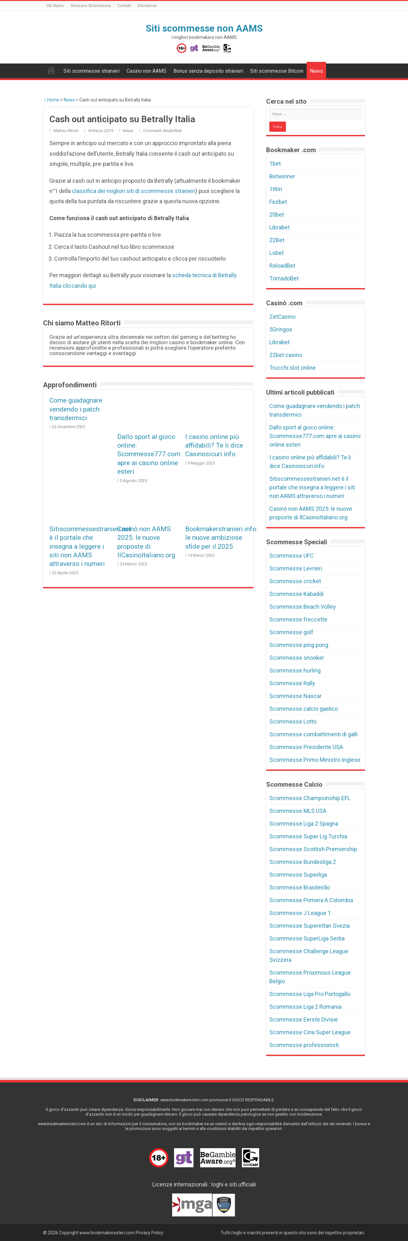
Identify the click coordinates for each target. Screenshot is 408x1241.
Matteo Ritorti (66, 130)
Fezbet (278, 201)
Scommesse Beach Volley (302, 606)
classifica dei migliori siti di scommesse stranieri (133, 191)
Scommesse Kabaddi (296, 594)
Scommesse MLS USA (297, 810)
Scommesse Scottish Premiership (313, 849)
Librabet (279, 227)
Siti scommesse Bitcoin (276, 71)
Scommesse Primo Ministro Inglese (315, 759)
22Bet (276, 240)
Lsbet (276, 252)
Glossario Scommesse (90, 6)
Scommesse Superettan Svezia (309, 925)
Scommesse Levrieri (295, 568)
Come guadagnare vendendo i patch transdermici (75, 409)
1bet (275, 163)
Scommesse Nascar (295, 696)
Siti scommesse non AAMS (204, 28)
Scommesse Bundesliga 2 (302, 861)
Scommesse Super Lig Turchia (308, 836)
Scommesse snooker (296, 657)
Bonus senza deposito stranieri (208, 71)
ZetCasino (282, 316)
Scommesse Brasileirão (299, 887)
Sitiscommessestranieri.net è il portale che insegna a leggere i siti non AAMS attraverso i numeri (90, 546)
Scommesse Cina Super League (310, 1032)
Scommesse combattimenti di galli (313, 734)
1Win (275, 189)
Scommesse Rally (292, 683)
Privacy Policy (149, 1232)
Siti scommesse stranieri (91, 71)
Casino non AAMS (146, 71)
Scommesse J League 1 (300, 913)
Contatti (124, 6)
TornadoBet (284, 278)
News (316, 71)
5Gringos (280, 329)
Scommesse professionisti (304, 1045)
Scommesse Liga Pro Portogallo (309, 994)
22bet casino (285, 355)
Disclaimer (147, 6)
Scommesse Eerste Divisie (303, 1019)
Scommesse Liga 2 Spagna (303, 823)
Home (52, 99)
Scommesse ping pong (298, 645)
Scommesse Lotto (293, 721)
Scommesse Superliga (298, 874)
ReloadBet (282, 265)
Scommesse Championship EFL (309, 798)
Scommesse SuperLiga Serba (307, 938)
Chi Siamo (55, 6)
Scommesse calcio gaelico (303, 708)
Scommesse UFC (291, 555)
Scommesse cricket (295, 581)
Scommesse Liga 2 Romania (305, 1006)
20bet (276, 214)
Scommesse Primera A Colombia (311, 900)
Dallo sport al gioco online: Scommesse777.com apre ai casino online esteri (148, 454)
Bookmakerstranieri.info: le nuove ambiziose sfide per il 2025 (221, 537)
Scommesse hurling (295, 670)
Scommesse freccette (298, 619)
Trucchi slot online (292, 367)
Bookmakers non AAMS (51, 70)
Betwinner (282, 176)
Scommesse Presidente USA (306, 747)
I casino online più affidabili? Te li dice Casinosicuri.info (214, 445)
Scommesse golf (291, 632)
